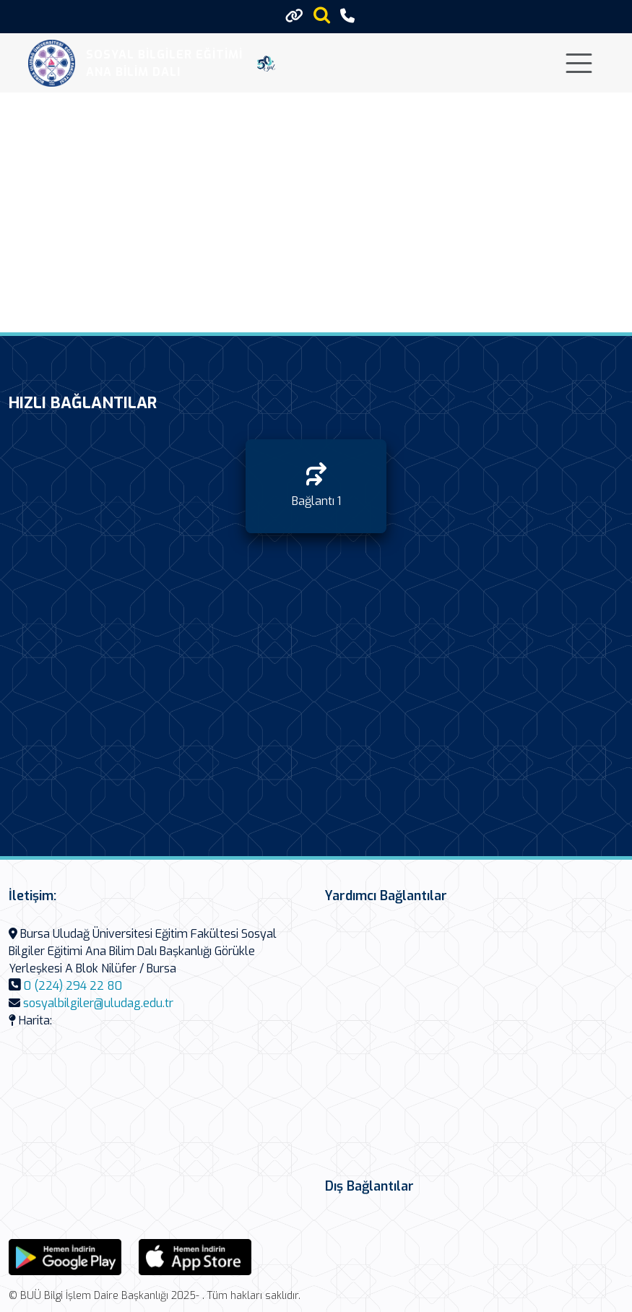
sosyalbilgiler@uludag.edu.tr (98, 1003)
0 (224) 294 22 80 (73, 985)
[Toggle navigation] (579, 63)
